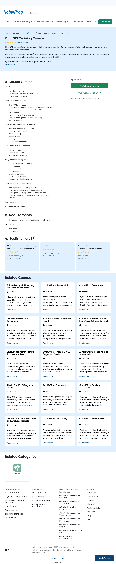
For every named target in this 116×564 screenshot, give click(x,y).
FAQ (89, 515)
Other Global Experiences (66, 537)
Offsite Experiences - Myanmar (70, 520)
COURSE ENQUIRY (89, 85)
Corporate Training (22, 21)
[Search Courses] (70, 13)
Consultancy (61, 21)
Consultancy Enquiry (43, 500)
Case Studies (39, 496)
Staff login (58, 563)
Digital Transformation (17, 496)
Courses (7, 21)
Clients (90, 504)
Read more (10, 64)
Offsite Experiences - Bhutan (70, 508)
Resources (10, 517)
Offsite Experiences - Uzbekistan (70, 514)
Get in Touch (104, 558)
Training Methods (14, 514)
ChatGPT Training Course (61, 33)
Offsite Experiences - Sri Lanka (70, 502)
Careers (91, 512)
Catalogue (10, 506)
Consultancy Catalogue (38, 505)
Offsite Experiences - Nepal (70, 525)
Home (8, 33)
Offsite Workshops (42, 21)
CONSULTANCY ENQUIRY (89, 92)
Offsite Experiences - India (70, 531)
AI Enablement (76, 21)
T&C (89, 519)
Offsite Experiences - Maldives (70, 496)
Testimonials (93, 508)
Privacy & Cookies (58, 558)
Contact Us (105, 21)
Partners (91, 500)
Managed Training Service (14, 501)
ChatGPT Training (44, 33)
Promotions (11, 510)
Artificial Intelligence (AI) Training (23, 33)
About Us (90, 21)
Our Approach (39, 492)
